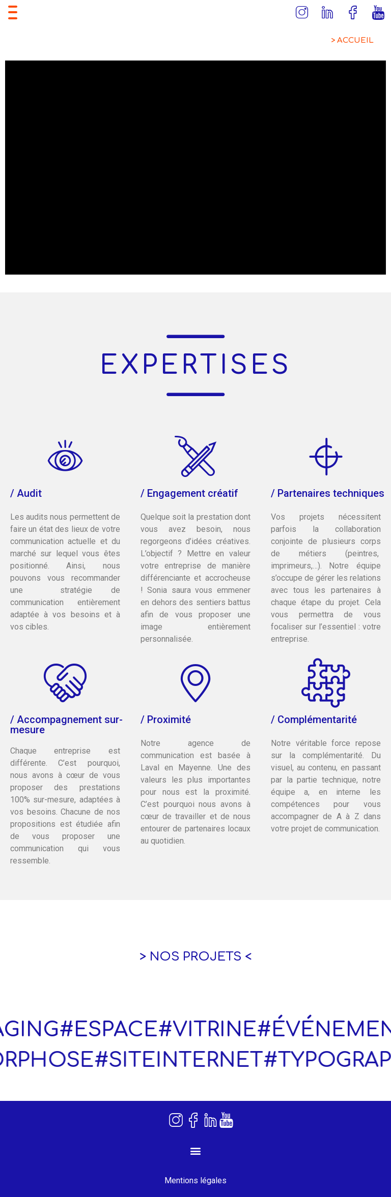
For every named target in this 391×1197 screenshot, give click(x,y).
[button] (195, 1151)
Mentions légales (195, 1180)
